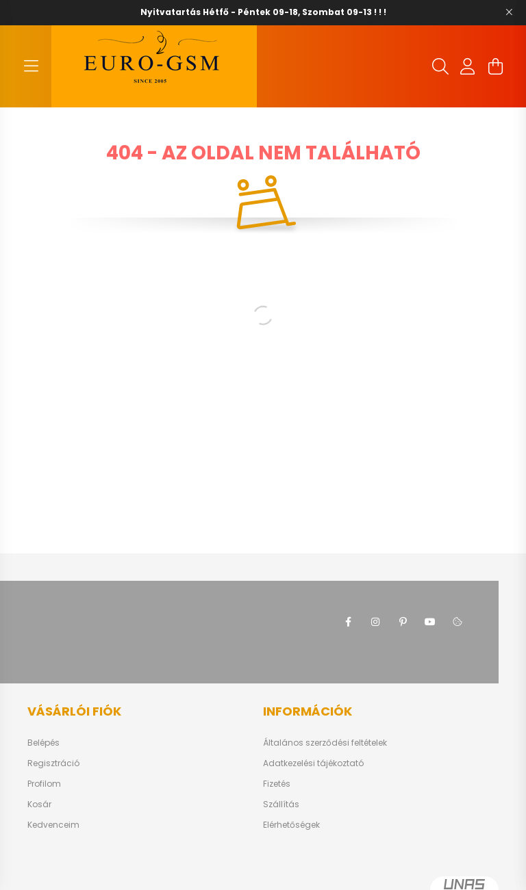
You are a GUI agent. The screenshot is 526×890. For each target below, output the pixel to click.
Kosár (39, 804)
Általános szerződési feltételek (325, 743)
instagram (375, 622)
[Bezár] (509, 12)
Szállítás (281, 804)
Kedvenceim (53, 825)
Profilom (44, 784)
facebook (348, 622)
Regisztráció (53, 763)
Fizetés (276, 784)
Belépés (43, 743)
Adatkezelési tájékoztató (313, 763)
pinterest (402, 622)
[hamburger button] (31, 66)
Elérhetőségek (291, 825)
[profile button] (467, 66)
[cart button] (495, 66)
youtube (430, 622)
